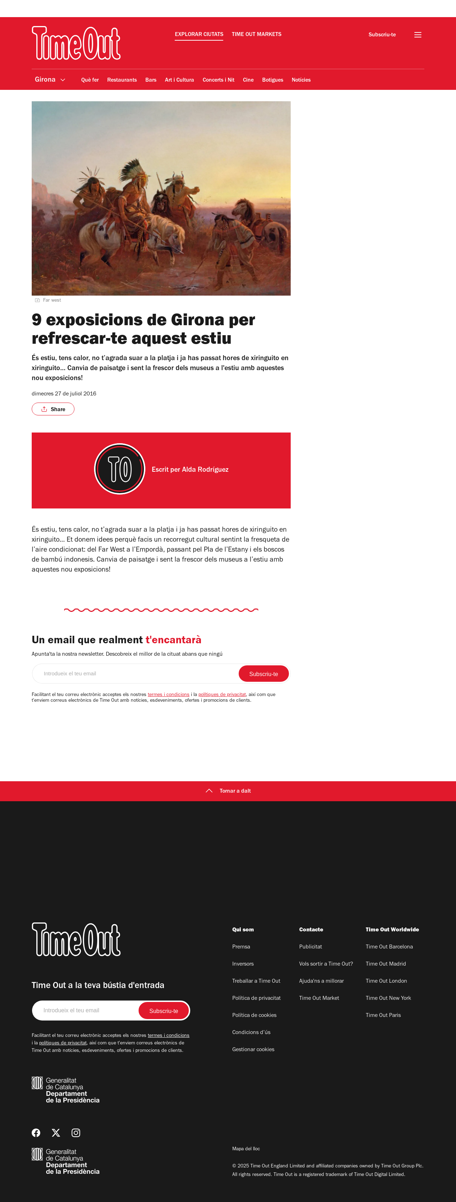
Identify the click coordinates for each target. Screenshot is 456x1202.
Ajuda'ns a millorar (321, 981)
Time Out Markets (256, 35)
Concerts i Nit (218, 80)
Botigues (272, 80)
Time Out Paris (383, 1016)
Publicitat (310, 947)
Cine (248, 80)
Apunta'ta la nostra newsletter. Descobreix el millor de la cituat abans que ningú (127, 655)
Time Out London (386, 981)
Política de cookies (254, 1016)
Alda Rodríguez (205, 470)
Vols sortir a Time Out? (326, 964)
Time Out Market (319, 999)
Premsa (241, 947)
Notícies (301, 80)
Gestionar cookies (253, 1050)
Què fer (90, 80)
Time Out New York (388, 999)
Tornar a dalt (228, 791)
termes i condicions (169, 695)
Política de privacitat (256, 999)
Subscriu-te (382, 35)
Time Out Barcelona (389, 947)
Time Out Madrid (386, 964)
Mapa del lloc (246, 1149)
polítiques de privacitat (222, 695)
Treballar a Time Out (256, 981)
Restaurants (122, 80)
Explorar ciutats (199, 35)
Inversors (243, 964)
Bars (150, 80)
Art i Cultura (179, 80)
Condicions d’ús (251, 1033)
